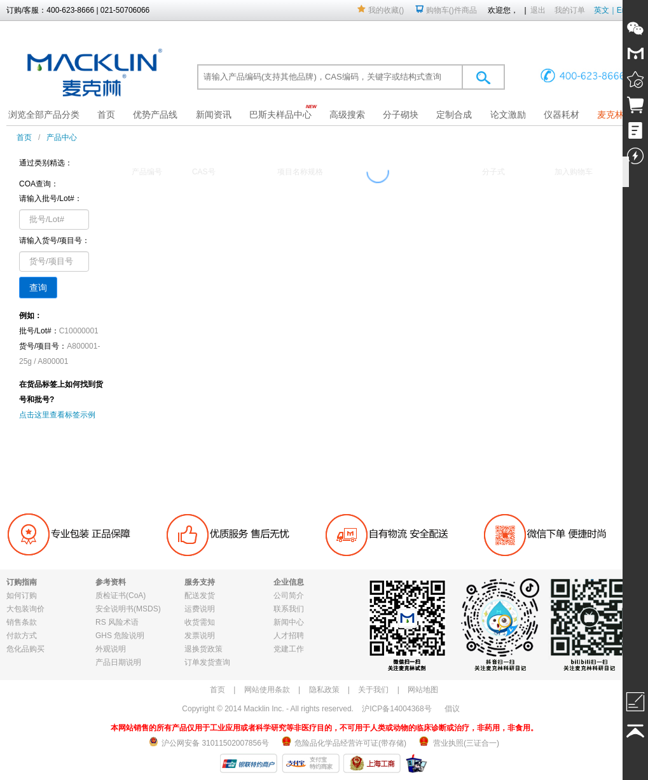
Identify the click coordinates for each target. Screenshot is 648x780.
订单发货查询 (207, 662)
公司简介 (288, 595)
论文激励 (508, 114)
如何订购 (21, 595)
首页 (106, 114)
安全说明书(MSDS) (128, 608)
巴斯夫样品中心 (280, 114)
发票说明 (199, 635)
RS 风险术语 (117, 622)
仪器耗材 (561, 114)
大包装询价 (25, 608)
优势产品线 (155, 114)
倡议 (452, 708)
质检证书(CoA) (120, 595)
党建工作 (288, 648)
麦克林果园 (619, 114)
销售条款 (21, 622)
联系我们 (288, 608)
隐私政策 (324, 689)
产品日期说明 (118, 662)
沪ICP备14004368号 (396, 708)
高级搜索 (347, 114)
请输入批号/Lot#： (50, 198)
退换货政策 (203, 648)
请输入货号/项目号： (54, 240)
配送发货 (199, 595)
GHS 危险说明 (119, 635)
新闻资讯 (213, 114)
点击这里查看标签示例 (57, 414)
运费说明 (199, 608)
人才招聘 (288, 635)
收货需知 (199, 622)
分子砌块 (400, 114)
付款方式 (21, 635)
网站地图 (423, 689)
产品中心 (61, 137)
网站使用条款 (267, 689)
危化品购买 (25, 648)
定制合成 (454, 114)
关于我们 (373, 689)
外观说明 (110, 648)
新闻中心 (288, 622)
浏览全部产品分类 (43, 114)
